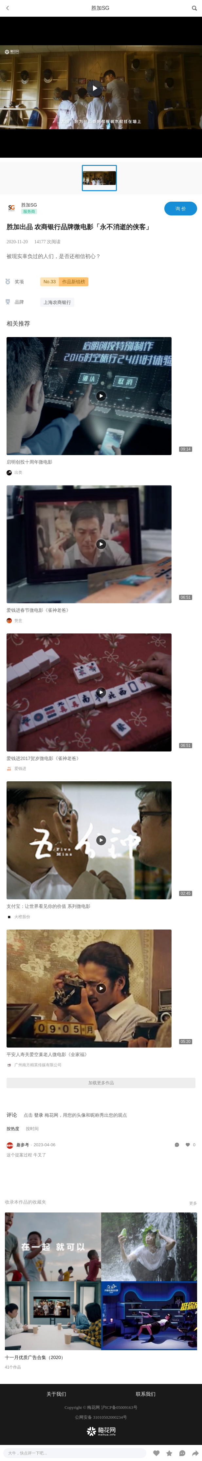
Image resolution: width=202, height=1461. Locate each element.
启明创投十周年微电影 (29, 462)
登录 (38, 1115)
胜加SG (29, 205)
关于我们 (56, 1394)
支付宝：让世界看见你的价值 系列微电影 (48, 906)
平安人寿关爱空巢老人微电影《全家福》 (48, 1054)
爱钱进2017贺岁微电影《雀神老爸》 (44, 758)
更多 (193, 1203)
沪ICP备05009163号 (119, 1407)
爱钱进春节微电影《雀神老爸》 (39, 610)
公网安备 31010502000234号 (101, 1417)
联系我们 (146, 1394)
